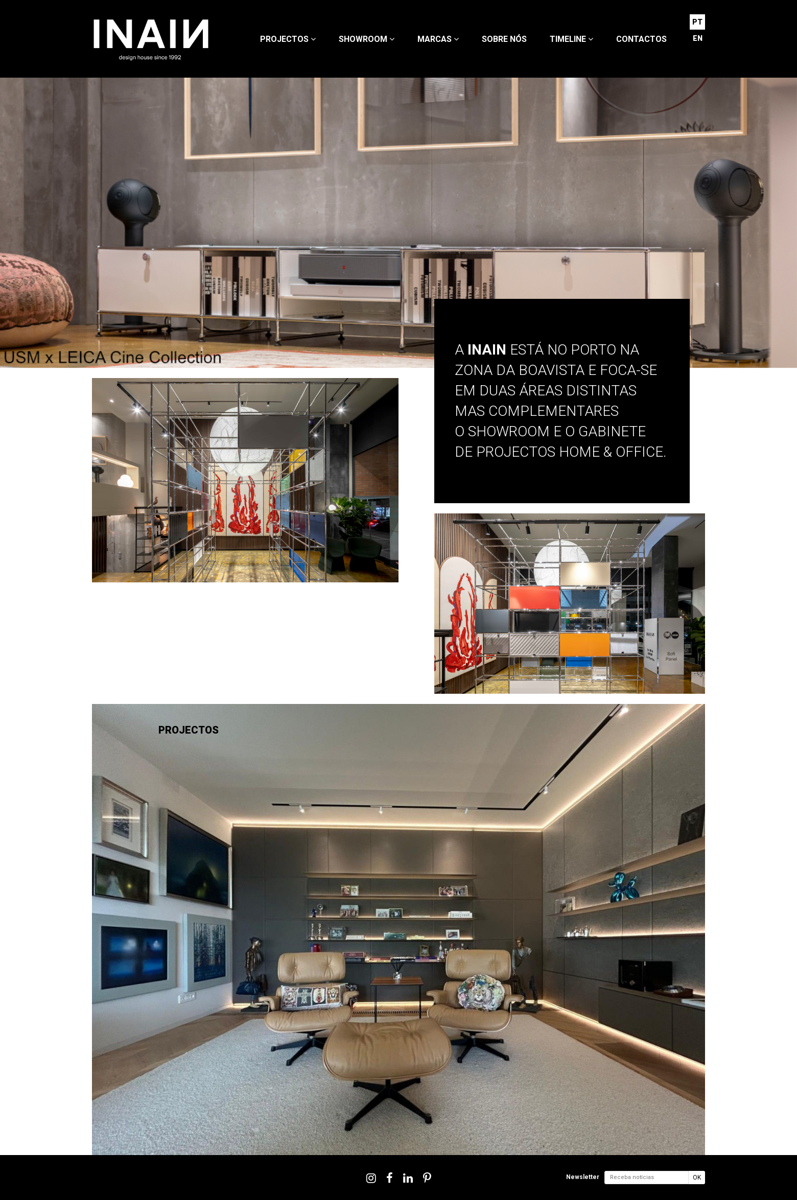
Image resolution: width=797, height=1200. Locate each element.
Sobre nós (504, 39)
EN (697, 38)
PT (697, 22)
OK (697, 1177)
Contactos (641, 39)
